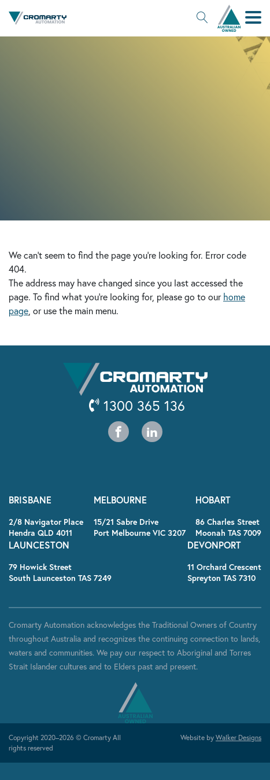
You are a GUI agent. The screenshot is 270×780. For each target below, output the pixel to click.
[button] (202, 18)
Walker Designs (238, 737)
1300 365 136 (137, 406)
